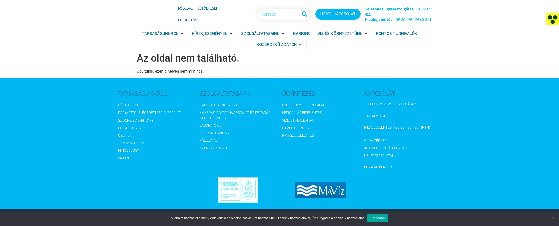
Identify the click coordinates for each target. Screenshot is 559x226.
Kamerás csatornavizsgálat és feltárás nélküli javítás (235, 115)
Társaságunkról (132, 143)
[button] (552, 19)
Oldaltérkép (375, 140)
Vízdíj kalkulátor (297, 120)
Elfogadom (378, 218)
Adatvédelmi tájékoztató (386, 148)
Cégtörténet (129, 105)
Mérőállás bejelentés (302, 112)
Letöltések (208, 8)
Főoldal (185, 8)
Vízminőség (128, 158)
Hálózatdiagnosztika (218, 105)
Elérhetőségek (192, 20)
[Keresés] (304, 14)
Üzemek (124, 135)
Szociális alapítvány (135, 120)
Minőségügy (128, 150)
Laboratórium (212, 125)
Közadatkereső (378, 167)
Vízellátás (209, 140)
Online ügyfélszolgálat (303, 105)
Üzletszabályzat (378, 155)
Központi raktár (214, 133)
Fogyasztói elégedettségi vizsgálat (149, 112)
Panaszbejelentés (298, 135)
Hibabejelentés (295, 128)
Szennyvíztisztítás (216, 148)
